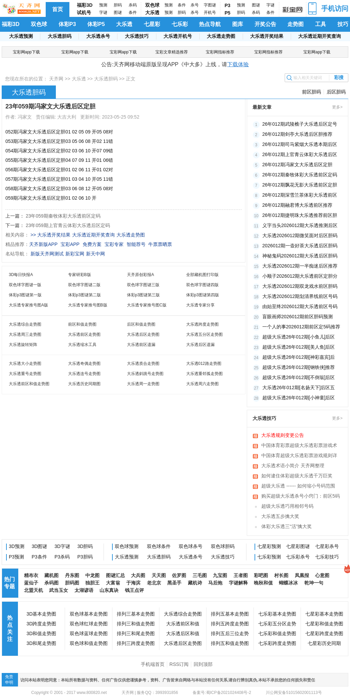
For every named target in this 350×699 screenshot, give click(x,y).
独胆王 (92, 582)
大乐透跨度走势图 (202, 324)
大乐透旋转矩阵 (23, 344)
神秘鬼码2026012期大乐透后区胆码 (300, 255)
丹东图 (72, 575)
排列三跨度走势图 (136, 643)
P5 (228, 13)
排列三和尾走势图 (136, 633)
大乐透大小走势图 (25, 363)
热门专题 (9, 582)
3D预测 (16, 546)
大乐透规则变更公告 (282, 435)
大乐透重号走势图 (25, 373)
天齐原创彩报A (140, 274)
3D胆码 (85, 546)
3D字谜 (62, 546)
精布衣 (31, 575)
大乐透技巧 (137, 36)
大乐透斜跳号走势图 (145, 373)
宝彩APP (70, 244)
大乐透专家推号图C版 (147, 305)
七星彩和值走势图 (324, 623)
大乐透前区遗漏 (141, 344)
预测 (103, 5)
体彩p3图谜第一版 (25, 295)
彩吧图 (261, 575)
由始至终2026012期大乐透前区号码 (300, 306)
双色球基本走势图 (89, 614)
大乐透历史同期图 (84, 383)
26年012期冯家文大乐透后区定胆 (297, 164)
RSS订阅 (179, 664)
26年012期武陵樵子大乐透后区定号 (299, 124)
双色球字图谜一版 (25, 284)
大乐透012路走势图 (203, 363)
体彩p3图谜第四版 (202, 295)
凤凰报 (302, 575)
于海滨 (133, 582)
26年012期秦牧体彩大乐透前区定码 (299, 174)
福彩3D (84, 5)
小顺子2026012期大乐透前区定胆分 (300, 276)
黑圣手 (174, 582)
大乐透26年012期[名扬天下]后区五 (298, 387)
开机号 (210, 12)
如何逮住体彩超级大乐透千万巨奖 (296, 475)
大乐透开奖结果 (266, 36)
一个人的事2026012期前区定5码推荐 (301, 326)
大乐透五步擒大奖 (280, 516)
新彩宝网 (74, 253)
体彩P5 (96, 24)
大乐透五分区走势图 (204, 334)
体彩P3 (67, 24)
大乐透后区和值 (182, 633)
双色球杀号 (190, 546)
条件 (133, 12)
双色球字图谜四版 (202, 284)
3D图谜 (39, 546)
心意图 (322, 575)
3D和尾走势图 (41, 643)
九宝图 (220, 575)
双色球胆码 (223, 546)
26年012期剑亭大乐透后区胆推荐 (297, 134)
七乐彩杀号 (298, 556)
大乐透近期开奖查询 (319, 36)
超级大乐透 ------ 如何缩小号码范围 (298, 486)
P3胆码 (85, 556)
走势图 (295, 24)
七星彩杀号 (327, 546)
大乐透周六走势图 (202, 383)
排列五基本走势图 (230, 614)
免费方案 (92, 244)
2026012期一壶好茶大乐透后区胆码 (300, 245)
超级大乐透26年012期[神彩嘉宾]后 (298, 357)
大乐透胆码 (59, 36)
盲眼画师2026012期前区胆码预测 (297, 316)
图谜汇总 (115, 575)
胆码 (118, 5)
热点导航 (210, 24)
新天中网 (95, 253)
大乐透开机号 (177, 36)
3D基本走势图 (41, 614)
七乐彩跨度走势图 (277, 643)
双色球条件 (159, 546)
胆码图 (72, 582)
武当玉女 (58, 590)
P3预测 (16, 556)
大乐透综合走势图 (25, 324)
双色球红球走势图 (89, 623)
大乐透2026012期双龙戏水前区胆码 (300, 286)
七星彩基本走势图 (324, 614)
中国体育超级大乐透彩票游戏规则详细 (299, 456)
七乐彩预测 (269, 556)
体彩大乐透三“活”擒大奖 (286, 526)
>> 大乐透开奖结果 (50, 235)
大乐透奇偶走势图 (84, 363)
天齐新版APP (43, 244)
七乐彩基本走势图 (277, 614)
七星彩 (152, 24)
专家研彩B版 (79, 274)
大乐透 (152, 12)
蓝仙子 (31, 582)
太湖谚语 (83, 590)
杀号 (195, 5)
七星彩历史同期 (324, 643)
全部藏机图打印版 (202, 274)
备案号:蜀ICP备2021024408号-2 (222, 692)
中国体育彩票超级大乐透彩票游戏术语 (299, 446)
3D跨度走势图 (41, 623)
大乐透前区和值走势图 (29, 383)
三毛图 (200, 575)
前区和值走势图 (82, 324)
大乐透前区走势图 (84, 334)
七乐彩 (180, 24)
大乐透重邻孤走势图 (204, 373)
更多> (337, 107)
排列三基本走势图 (136, 614)
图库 (237, 24)
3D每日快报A (21, 274)
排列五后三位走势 (230, 633)
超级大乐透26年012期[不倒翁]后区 (298, 377)
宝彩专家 (114, 244)
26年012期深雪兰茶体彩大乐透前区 (299, 195)
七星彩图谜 (298, 546)
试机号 (84, 12)
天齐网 (56, 78)
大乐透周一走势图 (143, 383)
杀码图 (51, 582)
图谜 (118, 12)
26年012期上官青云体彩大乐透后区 (299, 154)
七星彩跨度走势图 (324, 633)
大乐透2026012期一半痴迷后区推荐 (300, 266)
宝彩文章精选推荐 (171, 52)
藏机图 (51, 575)
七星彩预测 (269, 546)
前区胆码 (311, 92)
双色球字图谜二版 (84, 284)
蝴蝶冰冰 (288, 582)
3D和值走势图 (41, 633)
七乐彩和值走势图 (277, 633)
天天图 (159, 575)
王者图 (241, 575)
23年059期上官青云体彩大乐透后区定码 (68, 225)
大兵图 (138, 575)
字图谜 (210, 5)
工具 (320, 24)
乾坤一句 (313, 582)
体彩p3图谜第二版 (84, 295)
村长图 (281, 575)
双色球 (152, 5)
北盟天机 (33, 590)
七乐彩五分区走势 (277, 623)
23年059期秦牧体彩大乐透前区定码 (63, 216)
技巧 (342, 24)
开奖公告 (265, 24)
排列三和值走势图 (136, 623)
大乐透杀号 (98, 36)
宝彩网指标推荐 (220, 52)
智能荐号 (136, 244)
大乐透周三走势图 (25, 334)
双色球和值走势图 (89, 643)
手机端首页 (153, 664)
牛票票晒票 (160, 244)
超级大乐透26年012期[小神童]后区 (298, 397)
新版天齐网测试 (47, 253)
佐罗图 (179, 575)
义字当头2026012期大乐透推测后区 (300, 225)
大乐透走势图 (221, 36)
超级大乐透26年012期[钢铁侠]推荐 (298, 367)
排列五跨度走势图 (230, 623)
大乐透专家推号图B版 (87, 305)
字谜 (103, 12)
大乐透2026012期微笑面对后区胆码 (300, 235)
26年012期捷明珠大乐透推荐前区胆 (299, 215)
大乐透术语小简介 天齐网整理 (292, 465)
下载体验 (238, 64)
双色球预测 (126, 546)
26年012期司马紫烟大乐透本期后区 (299, 144)
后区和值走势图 (141, 324)
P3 (228, 5)
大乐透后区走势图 (143, 334)
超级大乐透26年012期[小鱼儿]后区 (298, 337)
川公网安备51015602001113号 (293, 692)
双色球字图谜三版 (143, 284)
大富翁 (113, 582)
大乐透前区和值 (182, 623)
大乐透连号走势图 (84, 373)
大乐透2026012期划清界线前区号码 (300, 296)
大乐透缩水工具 (82, 344)
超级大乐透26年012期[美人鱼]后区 (298, 347)
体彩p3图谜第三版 (143, 295)
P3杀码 (62, 556)
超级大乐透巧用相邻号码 (287, 506)
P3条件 (39, 556)
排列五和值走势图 (230, 643)
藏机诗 (195, 582)
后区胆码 (336, 92)
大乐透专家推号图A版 (28, 305)
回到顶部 (203, 664)
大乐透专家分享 (200, 305)
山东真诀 (109, 590)
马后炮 (215, 582)
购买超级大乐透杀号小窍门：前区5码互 (300, 496)
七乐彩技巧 (327, 556)
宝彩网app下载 (26, 52)
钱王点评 (134, 590)
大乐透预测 (21, 36)
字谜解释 (238, 582)
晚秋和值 (263, 582)
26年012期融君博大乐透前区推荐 (297, 205)
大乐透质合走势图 (143, 363)
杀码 (133, 5)
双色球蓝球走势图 (89, 633)
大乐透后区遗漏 (200, 344)
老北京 (154, 582)
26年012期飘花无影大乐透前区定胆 (299, 185)
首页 (57, 9)
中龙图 (92, 575)
